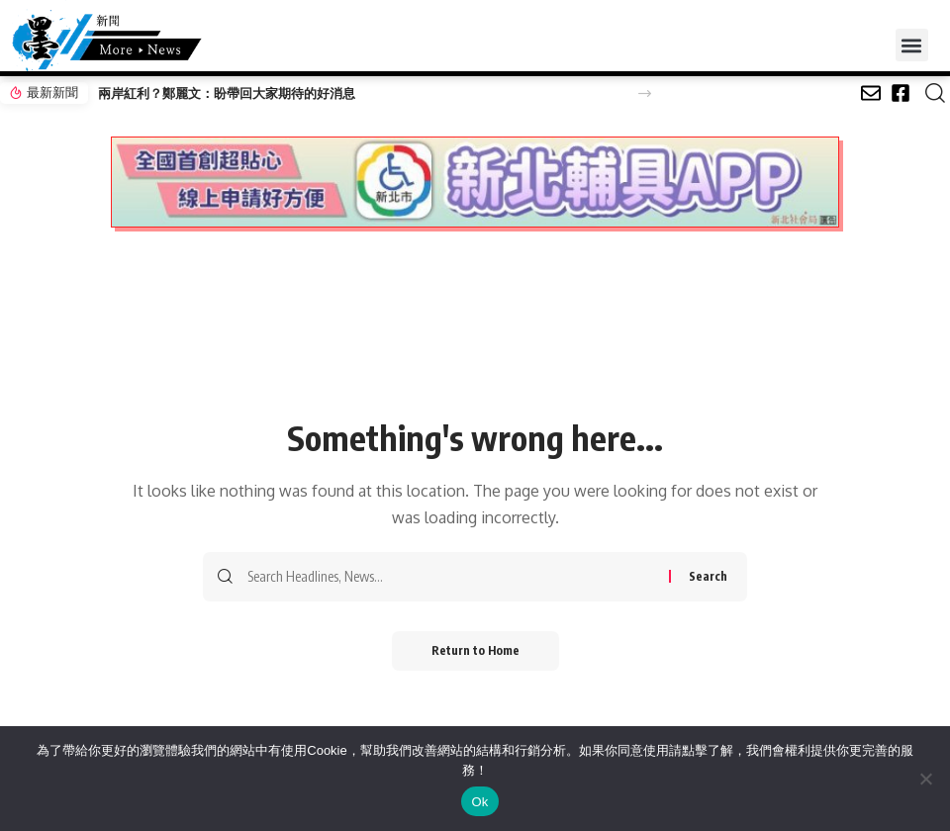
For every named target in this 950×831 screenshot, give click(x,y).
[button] (912, 45)
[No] (925, 778)
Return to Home (475, 650)
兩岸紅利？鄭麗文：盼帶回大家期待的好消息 (226, 93)
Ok (479, 801)
